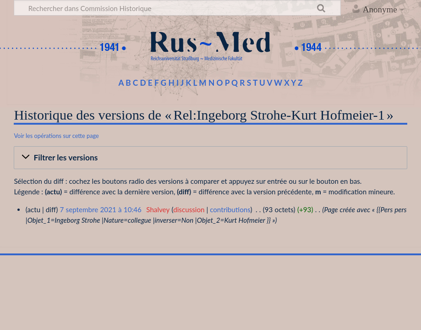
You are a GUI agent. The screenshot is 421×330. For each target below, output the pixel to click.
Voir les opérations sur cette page (56, 135)
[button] (210, 157)
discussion (188, 209)
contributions (230, 209)
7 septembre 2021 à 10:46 (100, 209)
